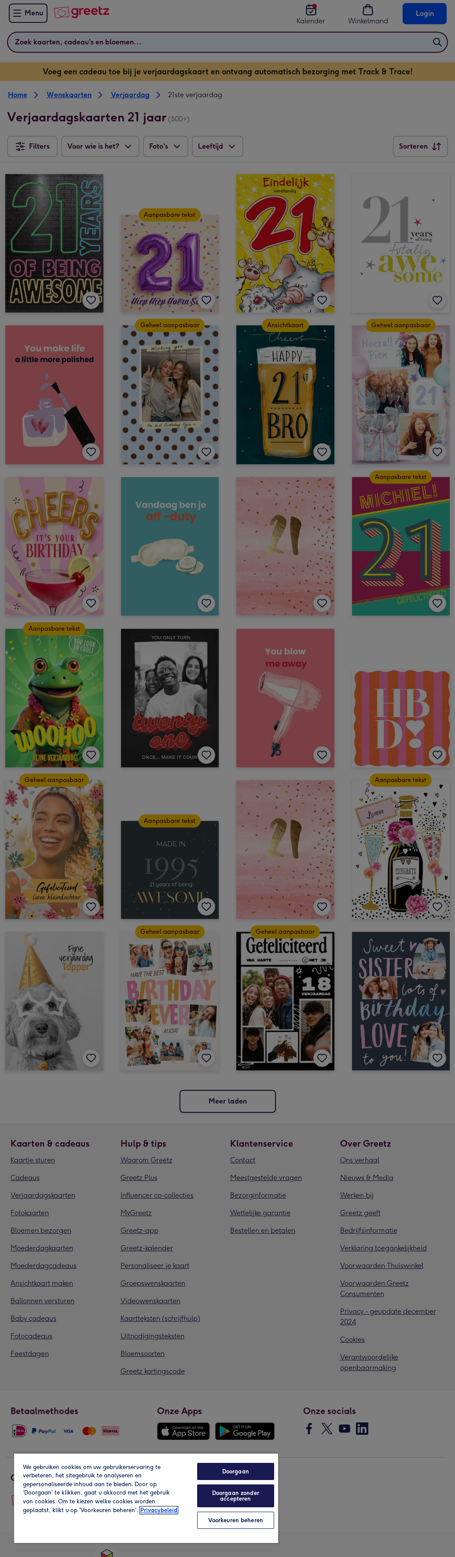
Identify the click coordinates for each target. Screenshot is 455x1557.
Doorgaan (235, 1471)
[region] (146, 1498)
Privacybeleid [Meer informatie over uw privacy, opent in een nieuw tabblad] (158, 1510)
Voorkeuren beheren (235, 1520)
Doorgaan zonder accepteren (235, 1496)
